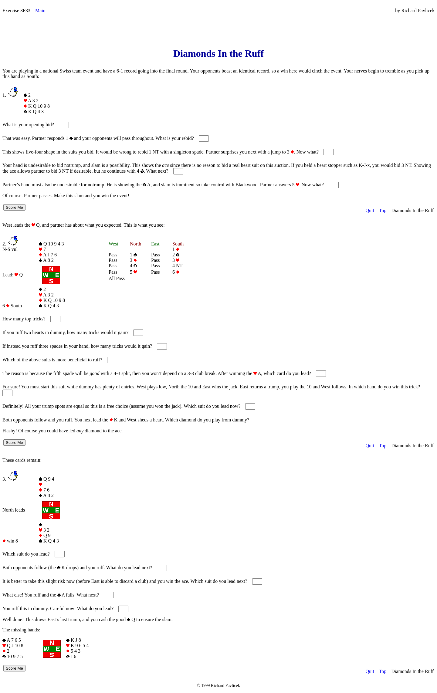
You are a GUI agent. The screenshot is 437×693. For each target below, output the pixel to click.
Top (383, 210)
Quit (369, 210)
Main (40, 10)
